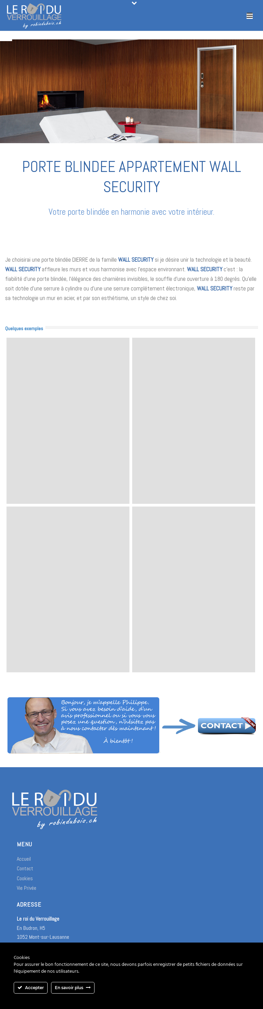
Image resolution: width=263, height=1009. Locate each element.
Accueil (24, 858)
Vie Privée (26, 888)
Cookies (25, 878)
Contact (25, 868)
